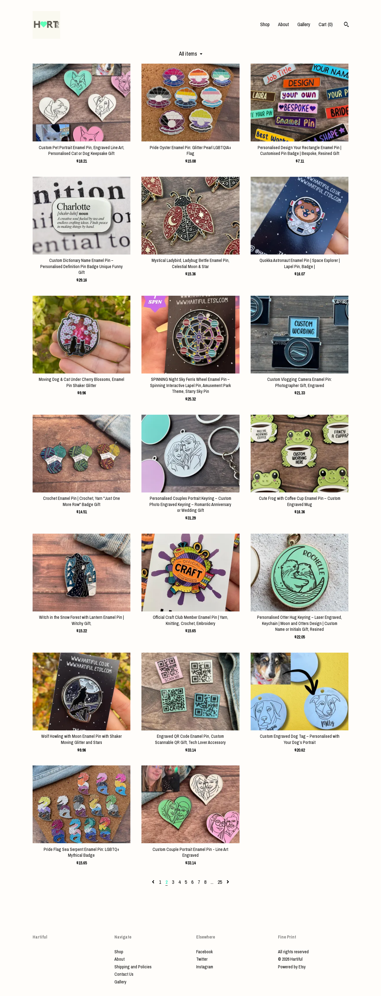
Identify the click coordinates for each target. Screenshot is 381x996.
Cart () (326, 24)
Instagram (204, 967)
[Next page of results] (227, 882)
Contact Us (123, 974)
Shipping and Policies (133, 967)
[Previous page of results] (154, 882)
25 (220, 882)
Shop (265, 24)
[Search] (346, 25)
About (283, 24)
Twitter (202, 959)
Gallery (303, 24)
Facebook (204, 951)
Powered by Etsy (292, 967)
